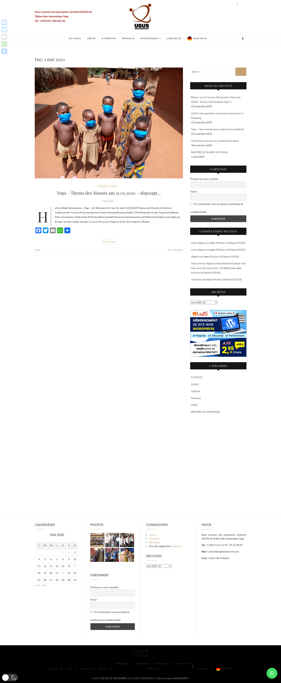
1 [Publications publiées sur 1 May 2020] (63, 552)
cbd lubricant (198, 279)
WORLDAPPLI (181, 678)
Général (195, 391)
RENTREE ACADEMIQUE (205, 411)
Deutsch (200, 38)
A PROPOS (109, 38)
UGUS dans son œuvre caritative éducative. (215, 140)
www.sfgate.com (200, 242)
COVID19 (103, 186)
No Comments (175, 249)
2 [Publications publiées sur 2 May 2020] (69, 552)
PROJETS (128, 38)
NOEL (194, 404)
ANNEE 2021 (152, 668)
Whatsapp (154, 542)
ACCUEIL (75, 38)
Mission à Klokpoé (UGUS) (230, 242)
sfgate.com (197, 256)
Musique (196, 398)
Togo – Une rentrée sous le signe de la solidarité (217, 129)
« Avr (37, 585)
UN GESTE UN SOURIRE (114, 678)
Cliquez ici (177, 546)
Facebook (154, 538)
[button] (272, 673)
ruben (38, 249)
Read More (108, 242)
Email (193, 191)
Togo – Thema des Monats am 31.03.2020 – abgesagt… (109, 193)
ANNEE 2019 (162, 663)
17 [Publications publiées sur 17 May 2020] (74, 566)
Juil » (44, 585)
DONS (113, 186)
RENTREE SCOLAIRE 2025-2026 (209, 152)
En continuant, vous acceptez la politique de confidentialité (216, 207)
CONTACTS (174, 38)
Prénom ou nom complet (204, 178)
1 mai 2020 (107, 201)
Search (152, 534)
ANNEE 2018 (142, 663)
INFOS (91, 38)
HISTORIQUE (149, 38)
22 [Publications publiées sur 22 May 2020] (63, 573)
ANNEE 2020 (183, 663)
